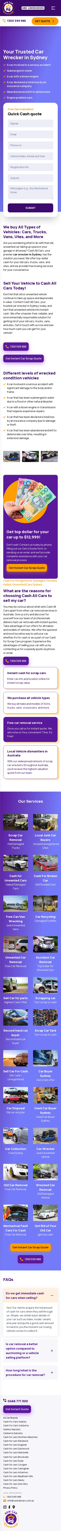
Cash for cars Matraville (15, 1452)
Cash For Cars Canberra (16, 1425)
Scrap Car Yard (45, 1030)
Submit (30, 208)
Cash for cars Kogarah (15, 1444)
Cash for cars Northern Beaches (20, 1437)
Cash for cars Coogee (15, 1464)
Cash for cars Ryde (13, 1460)
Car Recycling (45, 917)
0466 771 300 (18, 1401)
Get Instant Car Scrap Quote (24, 358)
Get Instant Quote (17, 1409)
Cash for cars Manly (13, 1480)
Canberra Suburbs (13, 1433)
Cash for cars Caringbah (16, 1468)
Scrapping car (45, 998)
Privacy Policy (10, 1487)
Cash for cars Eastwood (16, 1448)
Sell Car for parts (15, 998)
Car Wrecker (46, 1149)
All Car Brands (10, 1417)
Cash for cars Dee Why (15, 1483)
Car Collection (15, 1149)
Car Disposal (15, 1108)
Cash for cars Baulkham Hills (18, 1476)
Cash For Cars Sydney (14, 1421)
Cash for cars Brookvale (16, 1456)
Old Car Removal (16, 1185)
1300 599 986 (16, 346)
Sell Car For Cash (15, 1071)
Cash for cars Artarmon (15, 1472)
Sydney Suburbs (11, 1429)
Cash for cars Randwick (15, 1440)
